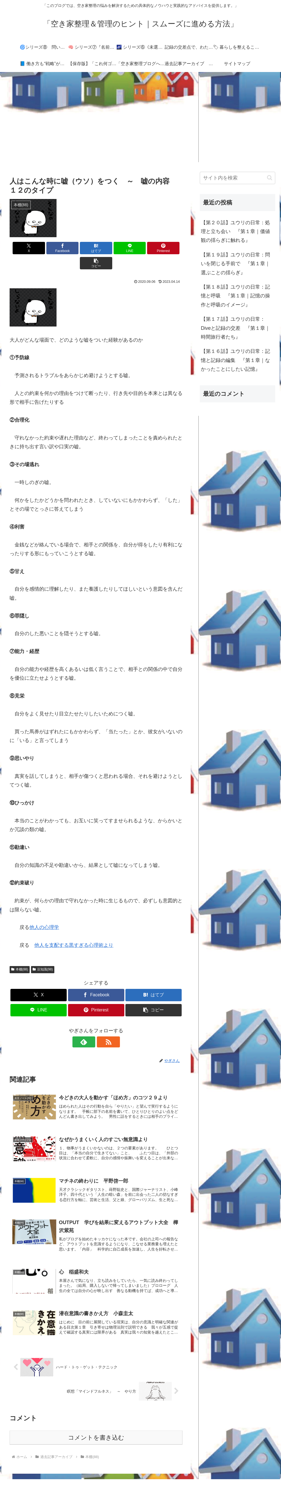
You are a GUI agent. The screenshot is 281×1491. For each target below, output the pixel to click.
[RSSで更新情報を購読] (102, 1026)
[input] (237, 178)
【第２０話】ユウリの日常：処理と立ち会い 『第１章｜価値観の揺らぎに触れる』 (235, 231)
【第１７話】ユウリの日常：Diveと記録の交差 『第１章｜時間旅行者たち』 (235, 328)
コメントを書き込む (96, 1424)
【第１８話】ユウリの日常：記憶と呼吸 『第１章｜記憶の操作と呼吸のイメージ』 (235, 296)
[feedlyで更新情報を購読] (89, 1026)
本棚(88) (19, 954)
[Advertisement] (140, 117)
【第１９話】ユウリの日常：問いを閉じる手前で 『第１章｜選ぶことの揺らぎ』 (235, 263)
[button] (168, 248)
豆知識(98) (43, 954)
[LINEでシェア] (111, 248)
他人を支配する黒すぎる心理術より (73, 930)
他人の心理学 (44, 912)
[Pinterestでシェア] (140, 248)
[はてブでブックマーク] (81, 248)
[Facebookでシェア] (52, 248)
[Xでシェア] (23, 248)
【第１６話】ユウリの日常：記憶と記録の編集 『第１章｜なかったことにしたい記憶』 (235, 360)
